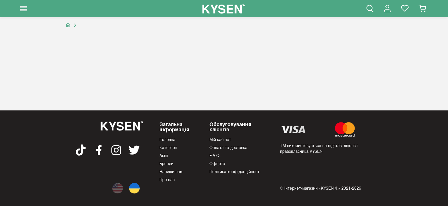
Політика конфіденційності (234, 171)
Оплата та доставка (228, 147)
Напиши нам (171, 171)
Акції (163, 155)
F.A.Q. (215, 155)
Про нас (167, 179)
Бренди (166, 163)
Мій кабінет (220, 139)
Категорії (168, 147)
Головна (167, 139)
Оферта (217, 163)
